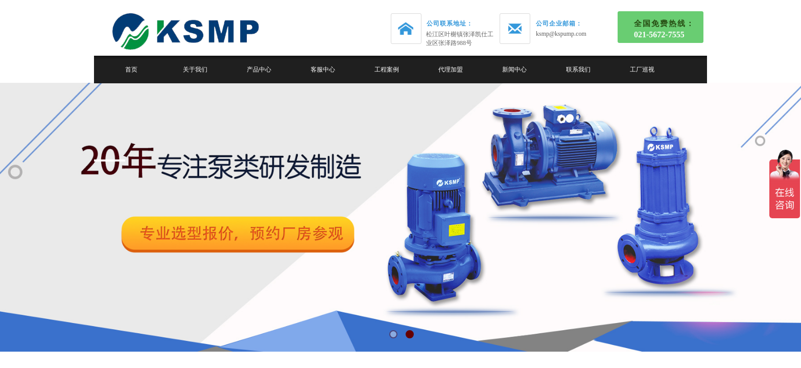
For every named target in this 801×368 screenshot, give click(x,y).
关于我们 (195, 69)
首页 (131, 69)
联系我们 (578, 69)
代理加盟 (450, 69)
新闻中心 (514, 69)
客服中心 (323, 69)
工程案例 (386, 69)
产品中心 (259, 69)
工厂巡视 (642, 69)
